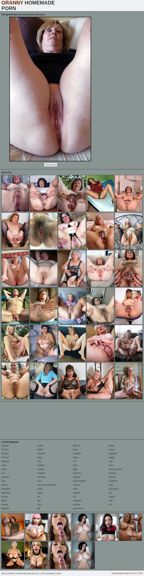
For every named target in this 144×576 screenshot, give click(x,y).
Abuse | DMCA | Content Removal (16, 573)
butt (39, 461)
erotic (40, 489)
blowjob (5, 508)
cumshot (41, 477)
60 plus (5, 453)
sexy (111, 465)
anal (3, 465)
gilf (38, 508)
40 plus (5, 445)
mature (76, 485)
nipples (76, 493)
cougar (40, 469)
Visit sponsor (50, 165)
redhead (113, 453)
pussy (112, 449)
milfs (75, 489)
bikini (3, 500)
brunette (41, 453)
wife (111, 500)
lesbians (77, 473)
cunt (39, 481)
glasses (77, 445)
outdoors (77, 500)
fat (38, 496)
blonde (4, 504)
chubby (41, 465)
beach (4, 485)
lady (75, 465)
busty (40, 457)
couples (41, 473)
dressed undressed (46, 485)
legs (75, 469)
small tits (113, 481)
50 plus (5, 449)
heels (75, 457)
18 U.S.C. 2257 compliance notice (46, 573)
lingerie (76, 477)
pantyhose (78, 508)
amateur (5, 461)
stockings (113, 489)
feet (39, 500)
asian (4, 469)
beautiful (5, 489)
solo (111, 485)
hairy (75, 449)
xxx (110, 504)
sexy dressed (115, 469)
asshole (5, 477)
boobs (40, 445)
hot (74, 461)
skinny (112, 477)
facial (39, 493)
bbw (3, 481)
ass (3, 473)
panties (76, 504)
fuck (39, 504)
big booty (6, 493)
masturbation (79, 481)
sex (110, 461)
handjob (77, 453)
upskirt (112, 496)
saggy (112, 457)
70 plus (5, 457)
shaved (112, 473)
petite (111, 445)
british (40, 449)
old (74, 496)
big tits (4, 496)
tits (110, 493)
